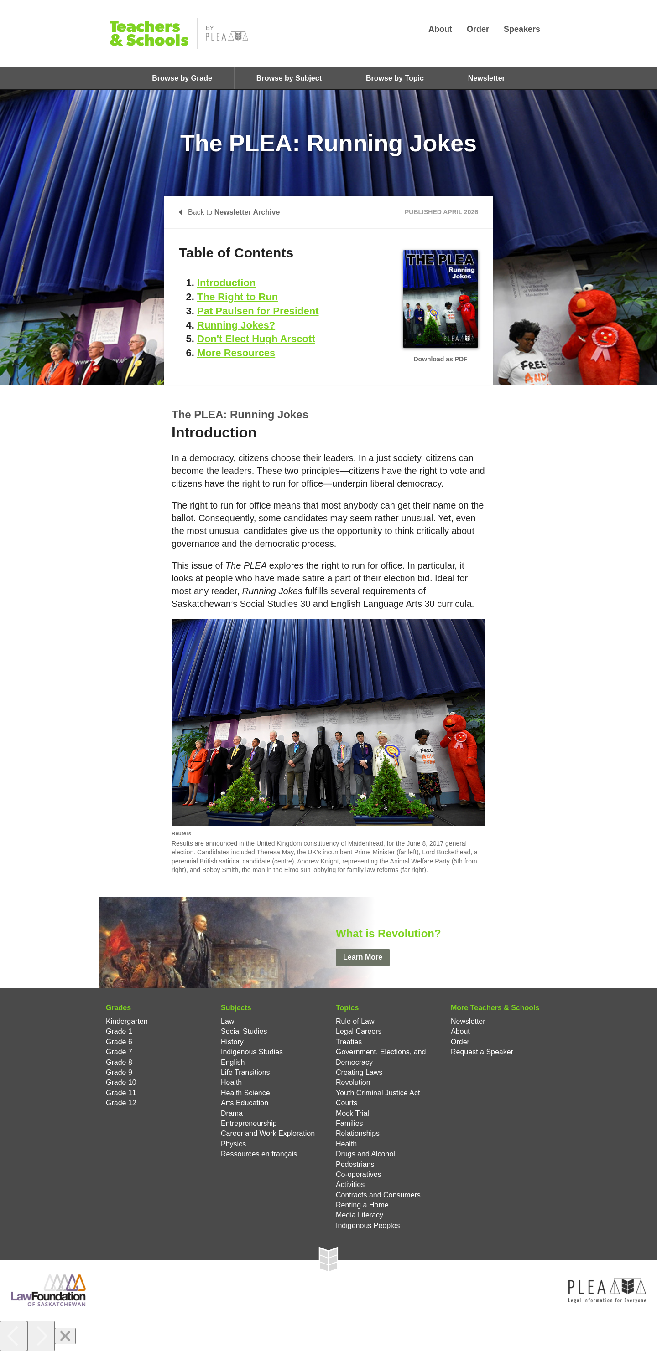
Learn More (362, 957)
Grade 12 (121, 1103)
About (440, 29)
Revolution (353, 1082)
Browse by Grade (182, 78)
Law (227, 1021)
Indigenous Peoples (368, 1225)
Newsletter (486, 78)
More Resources (236, 353)
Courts (346, 1103)
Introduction (226, 282)
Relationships (358, 1133)
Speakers (522, 29)
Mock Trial (352, 1113)
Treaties (349, 1042)
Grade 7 (119, 1052)
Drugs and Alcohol (365, 1154)
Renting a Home (362, 1205)
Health (231, 1082)
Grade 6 (119, 1042)
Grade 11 (121, 1093)
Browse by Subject (289, 78)
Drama (232, 1113)
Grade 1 (119, 1031)
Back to (229, 212)
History (232, 1042)
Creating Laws (359, 1072)
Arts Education (244, 1103)
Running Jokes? (236, 325)
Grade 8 (119, 1062)
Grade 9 (119, 1072)
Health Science (245, 1093)
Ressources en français (259, 1154)
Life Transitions (245, 1072)
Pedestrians (355, 1164)
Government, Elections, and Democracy (381, 1057)
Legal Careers (359, 1031)
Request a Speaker (482, 1052)
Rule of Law (355, 1021)
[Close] (65, 1336)
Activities (350, 1184)
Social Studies (244, 1031)
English (233, 1062)
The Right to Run (237, 297)
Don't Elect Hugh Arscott (256, 338)
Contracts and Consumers (378, 1195)
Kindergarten (127, 1021)
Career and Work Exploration (268, 1133)
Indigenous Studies (252, 1052)
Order (478, 29)
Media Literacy (359, 1215)
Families (349, 1123)
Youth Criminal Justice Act (378, 1093)
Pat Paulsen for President (258, 311)
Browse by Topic (395, 78)
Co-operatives (358, 1174)
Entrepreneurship (249, 1123)
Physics (233, 1144)
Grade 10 (121, 1082)
